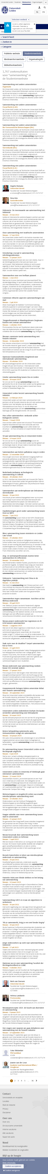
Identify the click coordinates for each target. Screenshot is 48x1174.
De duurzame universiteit (12, 1126)
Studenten (17, 2)
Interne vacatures (9, 1129)
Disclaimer (7, 1112)
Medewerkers (26, 2)
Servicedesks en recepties (13, 1097)
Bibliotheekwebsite (13, 65)
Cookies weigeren (12, 1170)
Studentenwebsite (32, 53)
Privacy (5, 1109)
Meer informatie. (9, 1163)
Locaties (6, 1101)
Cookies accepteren (13, 1166)
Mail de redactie (9, 1105)
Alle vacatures (8, 1133)
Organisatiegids (37, 2)
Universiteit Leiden (7, 2)
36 (32, 1080)
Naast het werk (9, 1137)
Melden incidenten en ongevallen (16, 1150)
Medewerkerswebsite (14, 59)
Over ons (6, 1122)
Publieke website (12, 53)
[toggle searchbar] (45, 7)
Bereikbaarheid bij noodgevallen (15, 1146)
